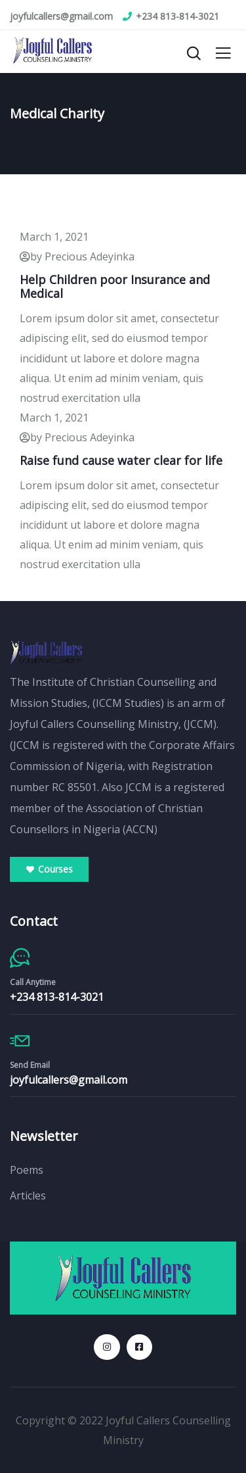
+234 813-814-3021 (57, 997)
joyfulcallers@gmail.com (68, 1080)
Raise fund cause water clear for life (121, 460)
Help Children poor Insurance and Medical (115, 286)
